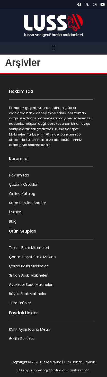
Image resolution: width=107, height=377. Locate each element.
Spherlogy (41, 370)
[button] (53, 48)
